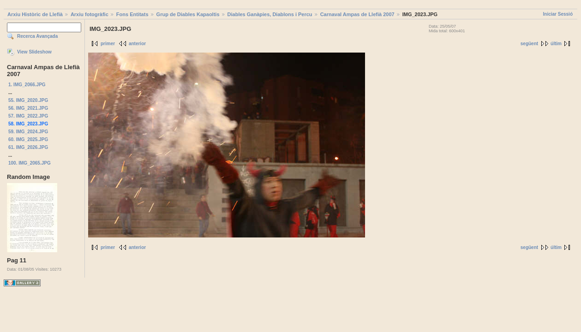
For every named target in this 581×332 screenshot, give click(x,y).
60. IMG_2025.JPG (28, 139)
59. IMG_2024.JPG (28, 131)
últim (556, 43)
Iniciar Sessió (558, 14)
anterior (137, 43)
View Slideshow (34, 51)
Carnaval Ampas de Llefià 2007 (357, 14)
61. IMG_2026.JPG (28, 147)
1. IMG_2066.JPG (27, 84)
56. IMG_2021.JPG (28, 108)
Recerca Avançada (37, 36)
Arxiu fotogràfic (89, 14)
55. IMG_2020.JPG (28, 100)
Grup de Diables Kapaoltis (188, 14)
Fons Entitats (132, 14)
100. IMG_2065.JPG (29, 163)
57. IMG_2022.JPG (28, 116)
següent (529, 43)
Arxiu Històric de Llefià (35, 14)
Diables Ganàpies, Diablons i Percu (270, 14)
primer (108, 43)
